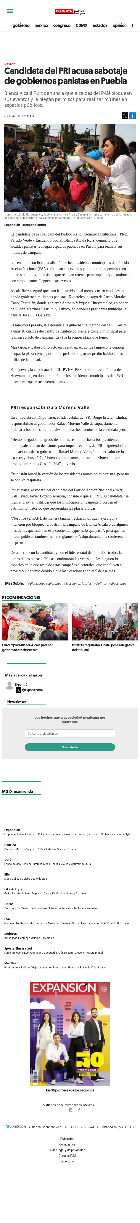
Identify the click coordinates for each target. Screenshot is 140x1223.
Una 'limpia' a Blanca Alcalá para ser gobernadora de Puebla (27, 647)
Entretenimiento (21, 893)
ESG (102, 834)
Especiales (47, 938)
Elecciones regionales (45, 583)
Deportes (37, 893)
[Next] (133, 620)
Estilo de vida (39, 878)
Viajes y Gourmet (71, 864)
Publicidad (67, 1138)
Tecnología (84, 834)
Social (28, 923)
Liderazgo (24, 938)
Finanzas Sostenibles (73, 923)
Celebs (26, 878)
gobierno (21, 25)
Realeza (27, 864)
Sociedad (72, 849)
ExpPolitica (61, 1110)
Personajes (60, 967)
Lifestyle (79, 952)
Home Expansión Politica (32, 834)
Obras (95, 834)
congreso (61, 25)
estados (100, 25)
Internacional (69, 834)
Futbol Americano (32, 952)
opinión (120, 25)
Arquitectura (75, 908)
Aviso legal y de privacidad (67, 1150)
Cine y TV (49, 893)
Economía (54, 834)
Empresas (10, 834)
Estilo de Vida (88, 967)
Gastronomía (12, 967)
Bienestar (73, 967)
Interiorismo (91, 908)
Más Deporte (66, 952)
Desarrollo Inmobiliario (34, 908)
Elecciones (118, 583)
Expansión (22, 684)
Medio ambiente (14, 923)
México (10, 64)
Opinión (61, 849)
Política (101, 583)
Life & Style (13, 889)
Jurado (101, 967)
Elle (7, 874)
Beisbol (16, 952)
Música (60, 893)
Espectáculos (12, 864)
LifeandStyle (123, 834)
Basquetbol (51, 952)
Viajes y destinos (41, 967)
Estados (51, 849)
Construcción (12, 908)
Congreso (31, 849)
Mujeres (110, 834)
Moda (46, 864)
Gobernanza (40, 923)
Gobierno (9, 849)
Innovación (93, 923)
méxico (41, 25)
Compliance (67, 1144)
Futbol (7, 952)
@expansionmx (34, 225)
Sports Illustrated (18, 948)
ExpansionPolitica (79, 1110)
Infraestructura (58, 908)
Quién (8, 860)
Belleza (55, 864)
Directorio (67, 1161)
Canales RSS (67, 1155)
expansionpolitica (70, 1110)
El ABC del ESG (110, 923)
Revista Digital (94, 952)
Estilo (7, 893)
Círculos (37, 864)
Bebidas (26, 967)
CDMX (82, 25)
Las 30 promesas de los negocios (70, 1090)
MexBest (11, 963)
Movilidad (54, 923)
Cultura (86, 864)
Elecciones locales (79, 583)
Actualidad (10, 938)
